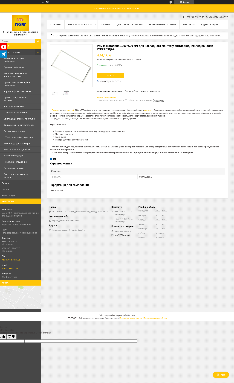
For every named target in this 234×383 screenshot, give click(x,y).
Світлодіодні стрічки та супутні (19, 118)
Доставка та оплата (130, 24)
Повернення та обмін (162, 24)
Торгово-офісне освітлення (17, 91)
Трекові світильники (14, 106)
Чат (221, 374)
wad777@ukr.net (10, 268)
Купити (110, 75)
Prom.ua (131, 315)
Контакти (189, 24)
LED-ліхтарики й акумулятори (18, 137)
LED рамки (94, 35)
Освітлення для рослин (15, 112)
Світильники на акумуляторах (19, 124)
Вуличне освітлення (14, 67)
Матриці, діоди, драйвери (17, 143)
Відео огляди (8, 195)
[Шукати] (38, 41)
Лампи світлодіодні (13, 155)
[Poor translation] (11, 336)
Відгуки (5, 189)
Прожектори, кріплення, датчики (16, 99)
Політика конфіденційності (155, 318)
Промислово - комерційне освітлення (17, 84)
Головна (55, 24)
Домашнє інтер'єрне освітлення (14, 59)
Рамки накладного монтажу (116, 35)
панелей (70, 110)
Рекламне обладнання (15, 161)
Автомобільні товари (14, 131)
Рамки (55, 110)
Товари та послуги (11, 52)
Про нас (6, 183)
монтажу (148, 110)
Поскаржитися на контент (131, 318)
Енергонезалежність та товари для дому (15, 75)
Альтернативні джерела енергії (16, 175)
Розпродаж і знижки (14, 168)
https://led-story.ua (11, 259)
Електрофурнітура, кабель (17, 149)
